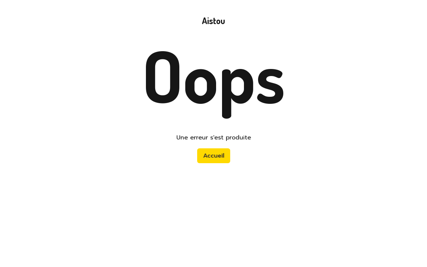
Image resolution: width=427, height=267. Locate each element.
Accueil (213, 155)
